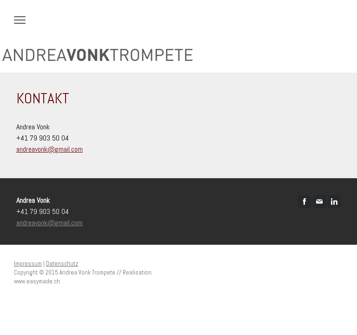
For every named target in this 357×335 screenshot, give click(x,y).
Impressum (28, 264)
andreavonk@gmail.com (49, 149)
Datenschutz (62, 264)
